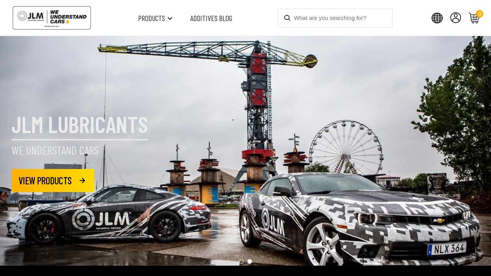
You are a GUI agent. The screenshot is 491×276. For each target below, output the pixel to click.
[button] (241, 225)
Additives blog (211, 18)
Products (151, 18)
